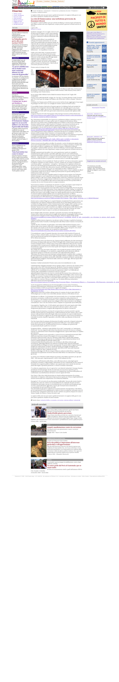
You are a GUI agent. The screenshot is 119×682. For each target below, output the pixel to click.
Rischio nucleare (18, 20)
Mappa (67, 8)
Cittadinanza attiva (35, 8)
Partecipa (54, 1)
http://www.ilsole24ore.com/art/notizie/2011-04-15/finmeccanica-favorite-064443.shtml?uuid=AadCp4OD (55, 129)
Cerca (71, 8)
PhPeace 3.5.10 (54, 476)
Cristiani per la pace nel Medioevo (19, 102)
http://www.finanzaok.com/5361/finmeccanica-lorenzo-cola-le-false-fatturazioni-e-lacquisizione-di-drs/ (56, 290)
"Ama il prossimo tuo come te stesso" (20, 153)
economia (53, 400)
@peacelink (90, 114)
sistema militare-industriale (72, 400)
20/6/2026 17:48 (98, 136)
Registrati (98, 8)
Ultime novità (17, 14)
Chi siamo (39, 1)
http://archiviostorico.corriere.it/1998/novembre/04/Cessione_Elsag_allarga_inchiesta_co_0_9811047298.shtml (64, 198)
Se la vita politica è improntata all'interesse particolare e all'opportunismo (63, 443)
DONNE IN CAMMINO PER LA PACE (93, 95)
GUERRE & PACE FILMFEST (92, 85)
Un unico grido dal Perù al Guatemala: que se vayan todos (64, 466)
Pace (16, 8)
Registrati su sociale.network (96, 161)
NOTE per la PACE (92, 65)
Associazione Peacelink (98, 107)
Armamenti (47, 11)
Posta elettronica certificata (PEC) (97, 476)
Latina (49, 407)
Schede (14, 92)
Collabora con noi (18, 23)
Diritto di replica (85, 476)
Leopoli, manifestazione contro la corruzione (64, 427)
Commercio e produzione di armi (61, 11)
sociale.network (92, 105)
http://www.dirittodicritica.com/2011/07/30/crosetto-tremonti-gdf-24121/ (53, 230)
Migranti (15, 143)
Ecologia (44, 8)
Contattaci (47, 1)
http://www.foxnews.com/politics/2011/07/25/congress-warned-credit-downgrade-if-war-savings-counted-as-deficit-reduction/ (57, 116)
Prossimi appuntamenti (96, 42)
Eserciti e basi (17, 17)
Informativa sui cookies (76, 476)
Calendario (56, 8)
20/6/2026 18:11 (98, 114)
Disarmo (17, 10)
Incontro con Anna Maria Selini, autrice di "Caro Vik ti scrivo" (94, 76)
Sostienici (61, 1)
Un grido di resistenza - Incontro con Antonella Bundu (94, 57)
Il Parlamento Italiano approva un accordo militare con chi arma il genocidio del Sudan (20, 124)
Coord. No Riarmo (18, 15)
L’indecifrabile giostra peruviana (59, 413)
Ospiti (50, 8)
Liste (61, 8)
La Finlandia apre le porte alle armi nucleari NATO (19, 41)
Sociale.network (18, 24)
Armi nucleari (17, 18)
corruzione (60, 400)
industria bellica (45, 400)
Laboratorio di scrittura (56, 438)
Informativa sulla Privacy (64, 476)
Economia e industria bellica (39, 12)
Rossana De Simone (36, 29)
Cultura (21, 8)
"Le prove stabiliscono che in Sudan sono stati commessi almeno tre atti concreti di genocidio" (20, 70)
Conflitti (15, 58)
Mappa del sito (17, 21)
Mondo (26, 8)
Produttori (74, 11)
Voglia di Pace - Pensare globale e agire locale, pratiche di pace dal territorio (94, 48)
